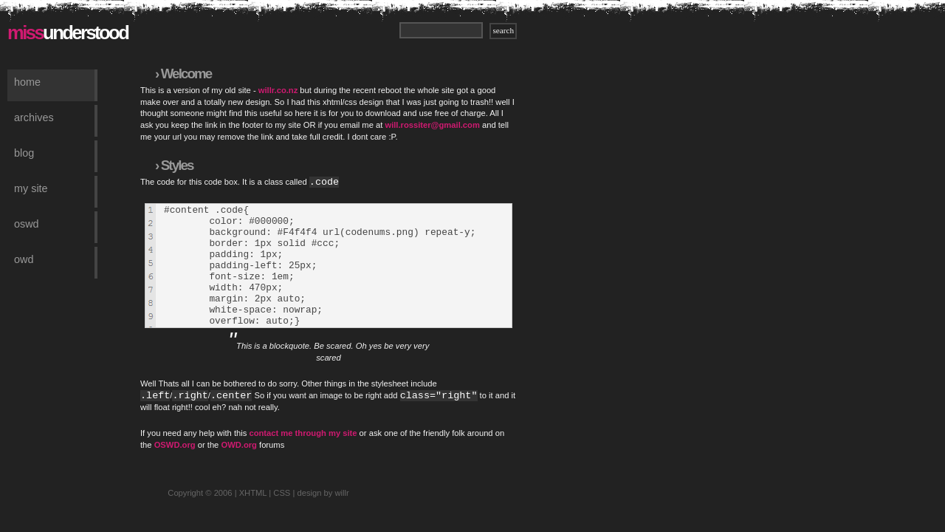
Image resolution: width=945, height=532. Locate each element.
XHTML (253, 517)
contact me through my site (303, 457)
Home (27, 82)
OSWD (26, 224)
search (503, 30)
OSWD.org (175, 469)
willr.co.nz (278, 90)
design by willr (322, 517)
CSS (281, 517)
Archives (34, 117)
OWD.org (238, 469)
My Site (31, 188)
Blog (24, 153)
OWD (23, 259)
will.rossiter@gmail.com (432, 124)
